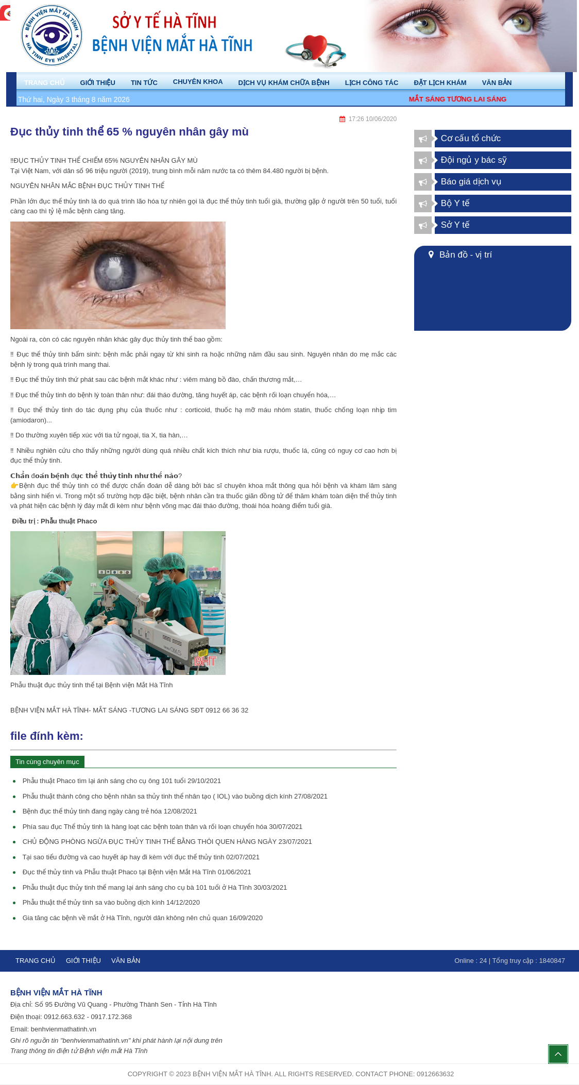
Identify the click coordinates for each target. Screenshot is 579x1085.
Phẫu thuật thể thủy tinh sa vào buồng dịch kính (111, 902)
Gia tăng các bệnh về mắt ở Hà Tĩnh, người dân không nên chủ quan (143, 918)
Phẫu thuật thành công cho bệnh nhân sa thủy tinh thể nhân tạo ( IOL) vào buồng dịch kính (175, 796)
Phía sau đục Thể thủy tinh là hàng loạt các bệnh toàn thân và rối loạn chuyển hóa (163, 826)
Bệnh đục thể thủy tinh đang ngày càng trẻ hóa (110, 811)
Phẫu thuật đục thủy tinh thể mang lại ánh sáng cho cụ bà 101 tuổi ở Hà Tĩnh (155, 887)
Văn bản (125, 960)
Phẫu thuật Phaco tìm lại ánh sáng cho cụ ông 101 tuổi (122, 781)
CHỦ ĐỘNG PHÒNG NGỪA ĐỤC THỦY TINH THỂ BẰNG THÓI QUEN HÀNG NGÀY (167, 841)
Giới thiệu (83, 960)
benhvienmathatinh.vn (63, 1029)
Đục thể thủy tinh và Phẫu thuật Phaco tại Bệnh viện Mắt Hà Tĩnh (137, 872)
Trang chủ (35, 960)
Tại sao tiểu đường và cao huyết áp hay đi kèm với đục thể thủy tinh (141, 857)
